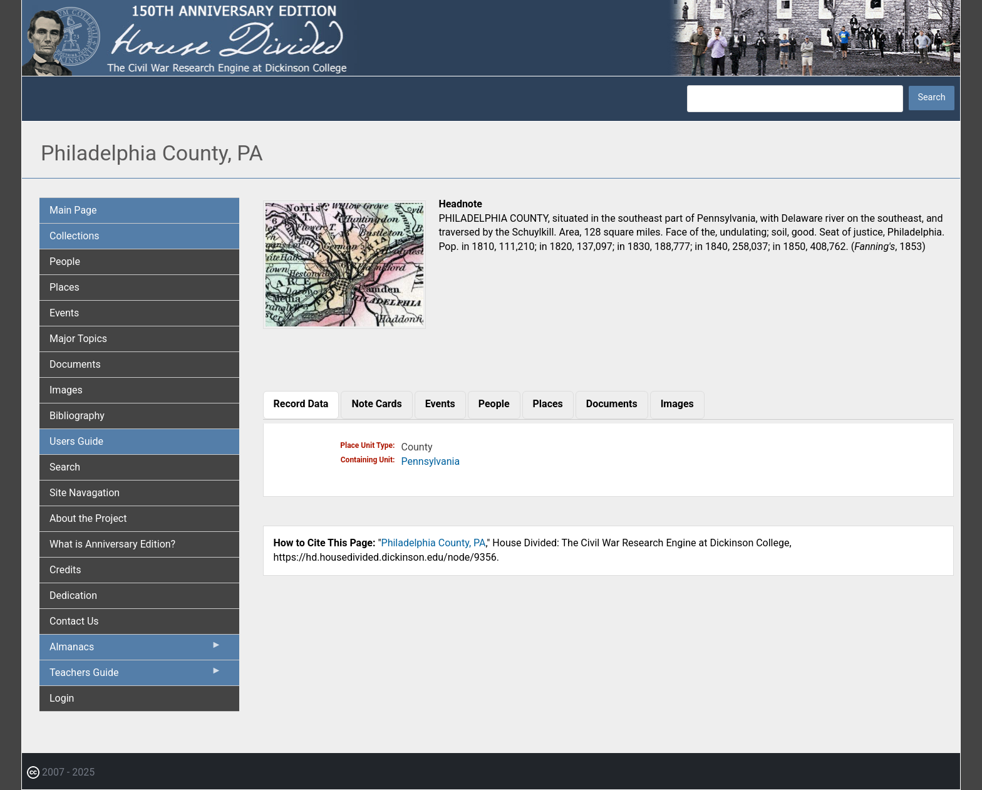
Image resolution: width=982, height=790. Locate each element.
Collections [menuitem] (74, 236)
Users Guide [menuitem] (76, 441)
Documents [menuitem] (75, 364)
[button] (344, 324)
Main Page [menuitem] (73, 210)
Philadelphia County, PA (433, 543)
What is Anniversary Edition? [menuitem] (112, 544)
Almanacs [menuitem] (135, 650)
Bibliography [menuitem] (77, 416)
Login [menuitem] (61, 698)
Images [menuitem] (66, 390)
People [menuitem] (64, 262)
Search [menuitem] (64, 467)
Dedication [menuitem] (73, 595)
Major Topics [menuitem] (78, 339)
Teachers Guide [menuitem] (135, 675)
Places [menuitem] (64, 287)
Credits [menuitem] (65, 570)
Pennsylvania (430, 461)
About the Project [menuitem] (88, 518)
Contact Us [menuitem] (74, 621)
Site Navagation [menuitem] (84, 493)
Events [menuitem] (64, 313)
